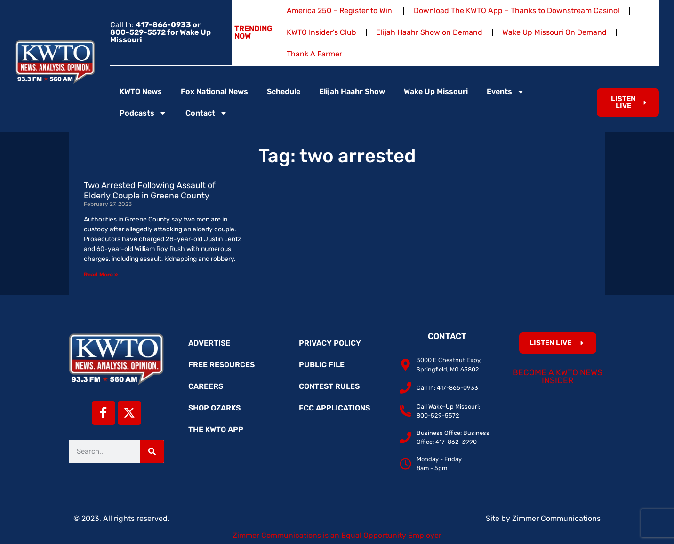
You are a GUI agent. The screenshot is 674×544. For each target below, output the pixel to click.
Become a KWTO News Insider (557, 377)
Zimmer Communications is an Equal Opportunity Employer (337, 535)
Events (505, 91)
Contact (206, 113)
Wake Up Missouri (436, 91)
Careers (205, 386)
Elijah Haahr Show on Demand (429, 32)
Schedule (283, 91)
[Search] (152, 451)
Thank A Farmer (314, 53)
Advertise (209, 343)
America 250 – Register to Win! (340, 10)
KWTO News (141, 91)
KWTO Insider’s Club (321, 32)
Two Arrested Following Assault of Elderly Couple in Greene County (150, 190)
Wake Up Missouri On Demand (554, 32)
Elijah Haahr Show (352, 91)
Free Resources (221, 364)
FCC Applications (334, 407)
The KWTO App (215, 429)
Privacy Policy (330, 343)
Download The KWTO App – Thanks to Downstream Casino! (516, 10)
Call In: (160, 32)
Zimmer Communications (556, 518)
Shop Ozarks (214, 407)
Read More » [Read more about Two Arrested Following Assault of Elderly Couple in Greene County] (101, 274)
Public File (322, 364)
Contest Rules (329, 386)
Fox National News (214, 91)
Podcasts (143, 113)
